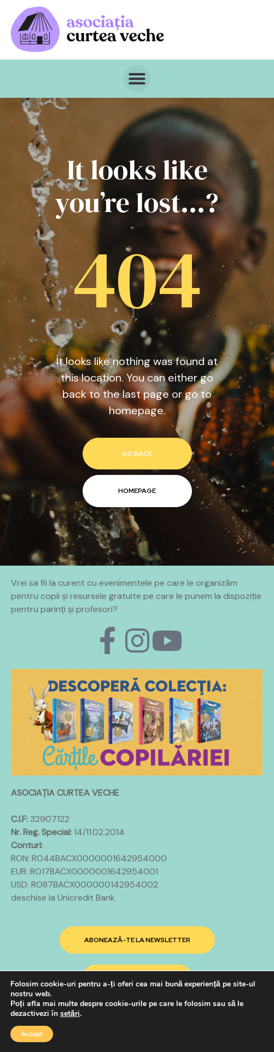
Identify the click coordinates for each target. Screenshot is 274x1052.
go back (137, 453)
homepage (137, 490)
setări (70, 1014)
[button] (137, 78)
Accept (31, 1034)
